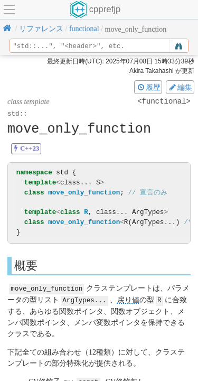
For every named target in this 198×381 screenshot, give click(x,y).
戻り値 (128, 299)
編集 (180, 87)
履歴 (148, 87)
